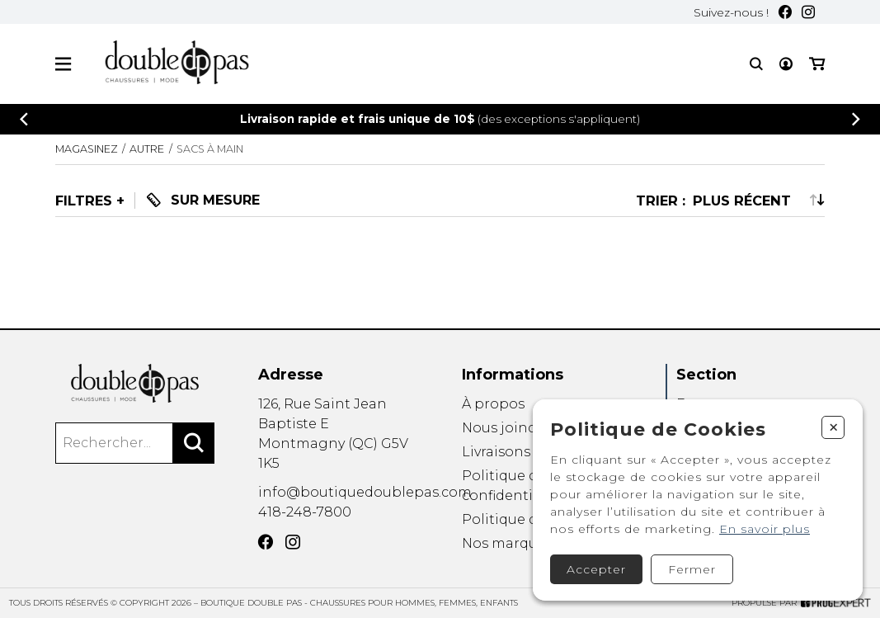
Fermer (692, 569)
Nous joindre (506, 428)
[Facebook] (785, 12)
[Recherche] (756, 64)
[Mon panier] (817, 64)
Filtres (83, 200)
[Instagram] (808, 12)
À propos (493, 404)
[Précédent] (24, 119)
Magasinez (86, 149)
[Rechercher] (193, 443)
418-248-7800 (304, 512)
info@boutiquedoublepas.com (365, 492)
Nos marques (507, 544)
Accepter (596, 569)
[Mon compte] (786, 64)
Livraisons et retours (531, 452)
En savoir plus (764, 528)
